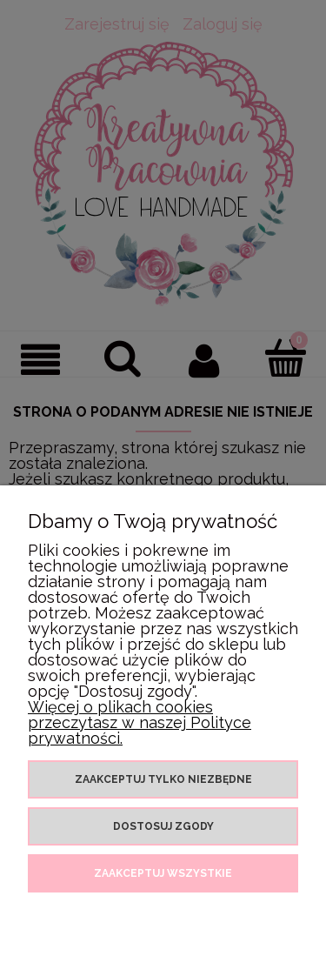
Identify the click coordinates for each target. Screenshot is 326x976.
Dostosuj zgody (163, 826)
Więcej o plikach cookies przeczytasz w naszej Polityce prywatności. (139, 722)
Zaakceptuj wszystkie (163, 873)
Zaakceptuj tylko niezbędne (163, 779)
